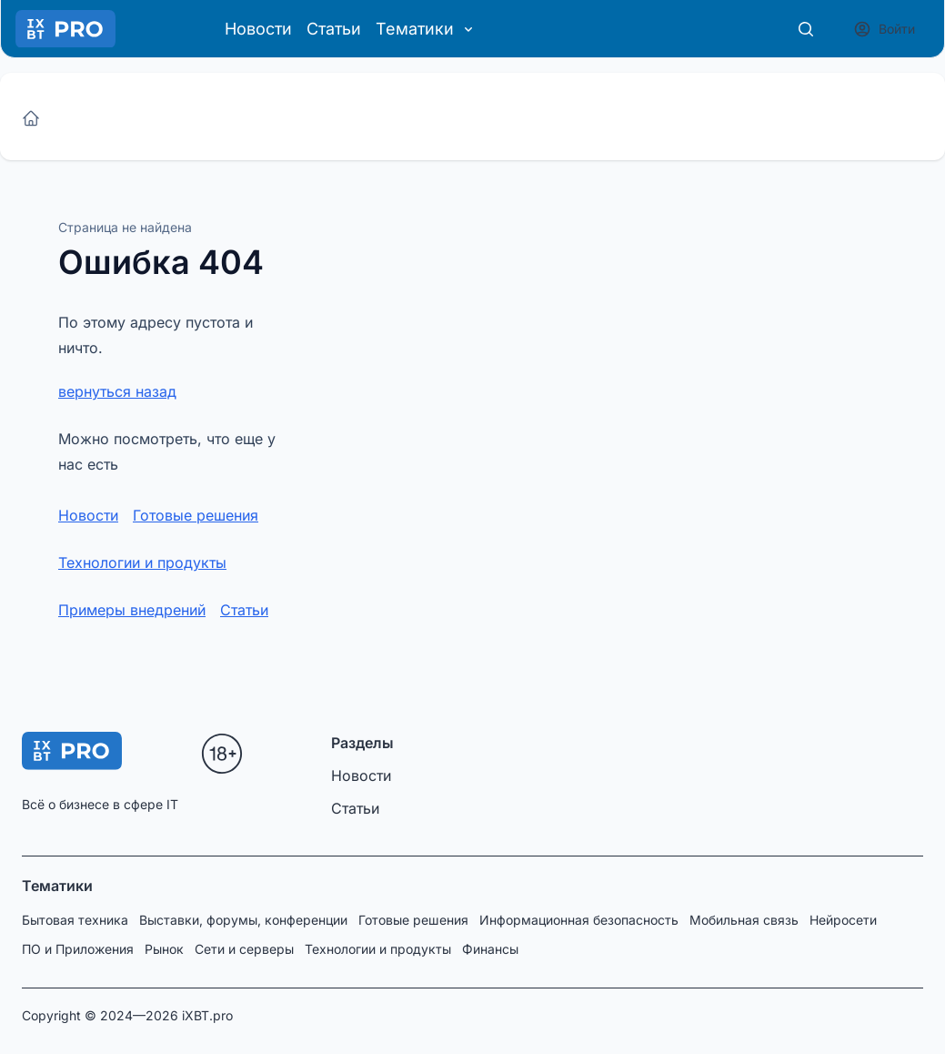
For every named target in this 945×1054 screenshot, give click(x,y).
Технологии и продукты (142, 562)
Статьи (334, 28)
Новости (258, 28)
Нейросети (843, 919)
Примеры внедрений (132, 610)
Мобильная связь (744, 919)
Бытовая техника (75, 919)
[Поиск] (806, 29)
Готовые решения (195, 515)
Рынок (164, 949)
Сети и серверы (244, 949)
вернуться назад (117, 391)
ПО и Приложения (78, 949)
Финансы (490, 949)
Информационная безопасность (579, 919)
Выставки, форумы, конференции (243, 919)
